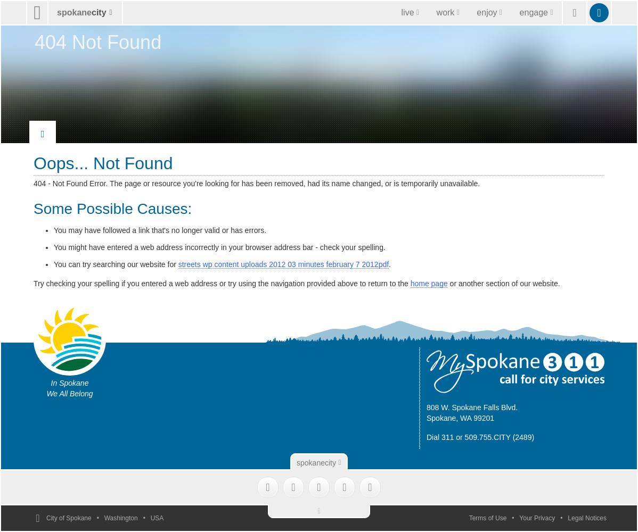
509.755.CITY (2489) (500, 437)
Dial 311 (440, 437)
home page (429, 283)
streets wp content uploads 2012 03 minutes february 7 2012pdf (283, 264)
